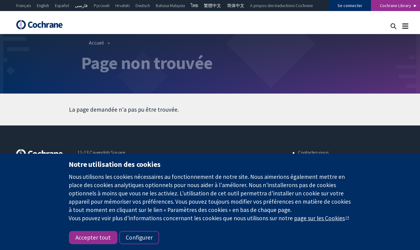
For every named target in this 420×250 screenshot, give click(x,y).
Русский (101, 5)
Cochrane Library (395, 5)
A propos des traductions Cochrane (281, 5)
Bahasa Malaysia (170, 5)
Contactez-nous (313, 152)
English (43, 5)
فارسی (81, 5)
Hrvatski (122, 5)
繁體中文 (212, 5)
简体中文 (235, 5)
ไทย (194, 5)
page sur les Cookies (319, 218)
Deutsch (143, 5)
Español (62, 5)
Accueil (96, 43)
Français (23, 5)
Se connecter (350, 5)
